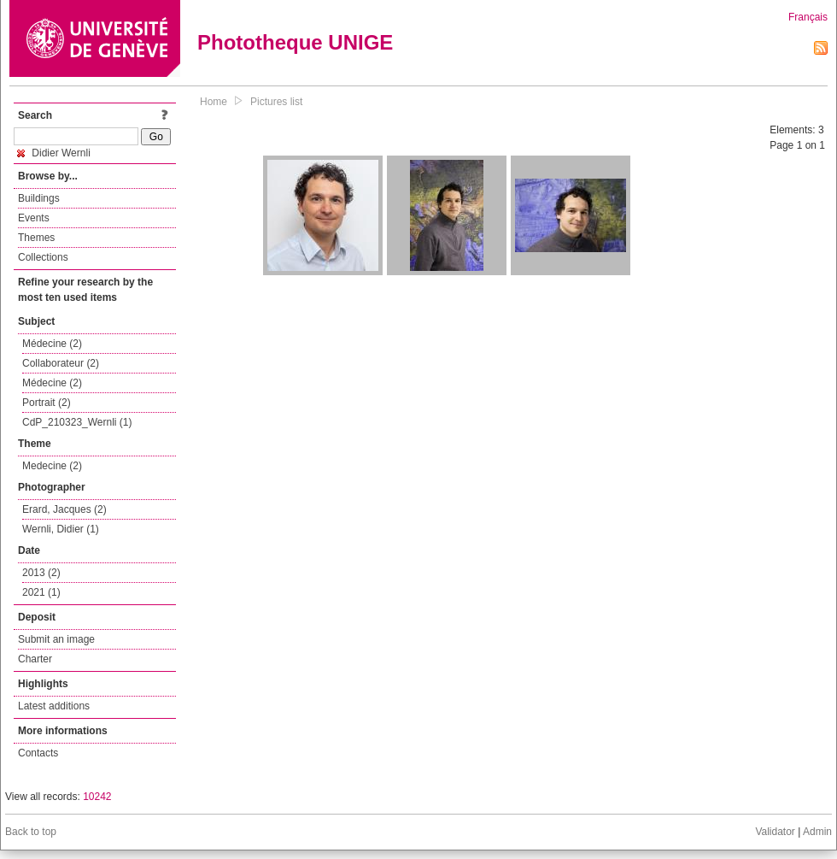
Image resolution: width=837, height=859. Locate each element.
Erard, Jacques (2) (64, 509)
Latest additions (54, 706)
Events (34, 218)
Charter (35, 659)
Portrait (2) (46, 403)
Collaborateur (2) (60, 363)
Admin (817, 832)
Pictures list (276, 102)
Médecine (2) (52, 344)
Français (808, 17)
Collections (43, 257)
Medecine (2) (52, 466)
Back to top (30, 832)
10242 (97, 797)
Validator (774, 832)
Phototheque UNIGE (295, 42)
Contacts (38, 753)
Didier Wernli (54, 153)
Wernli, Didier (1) (60, 529)
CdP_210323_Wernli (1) (77, 422)
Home (213, 102)
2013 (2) (41, 573)
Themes (36, 238)
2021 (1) (41, 592)
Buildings (39, 198)
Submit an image (56, 639)
